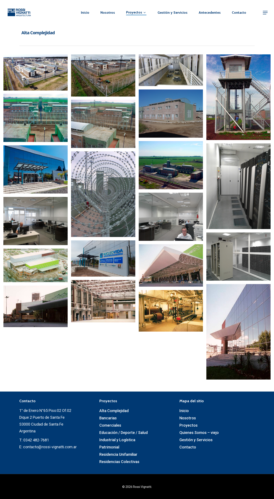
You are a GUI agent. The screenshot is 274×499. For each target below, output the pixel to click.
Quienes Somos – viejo (199, 432)
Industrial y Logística (117, 440)
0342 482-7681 (36, 440)
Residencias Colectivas (119, 461)
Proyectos (136, 12)
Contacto (239, 12)
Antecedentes (210, 12)
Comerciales (110, 425)
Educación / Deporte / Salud (123, 432)
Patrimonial (109, 447)
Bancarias (108, 418)
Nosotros (107, 12)
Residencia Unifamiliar (118, 454)
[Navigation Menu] (265, 12)
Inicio (85, 12)
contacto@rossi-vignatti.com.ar (50, 447)
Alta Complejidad (114, 410)
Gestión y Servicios (173, 12)
